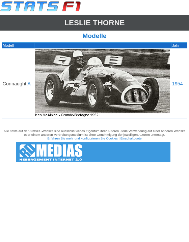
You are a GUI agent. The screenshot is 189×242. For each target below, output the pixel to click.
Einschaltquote (131, 138)
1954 (177, 83)
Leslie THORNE (94, 22)
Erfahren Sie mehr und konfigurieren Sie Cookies (82, 138)
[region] (94, 82)
